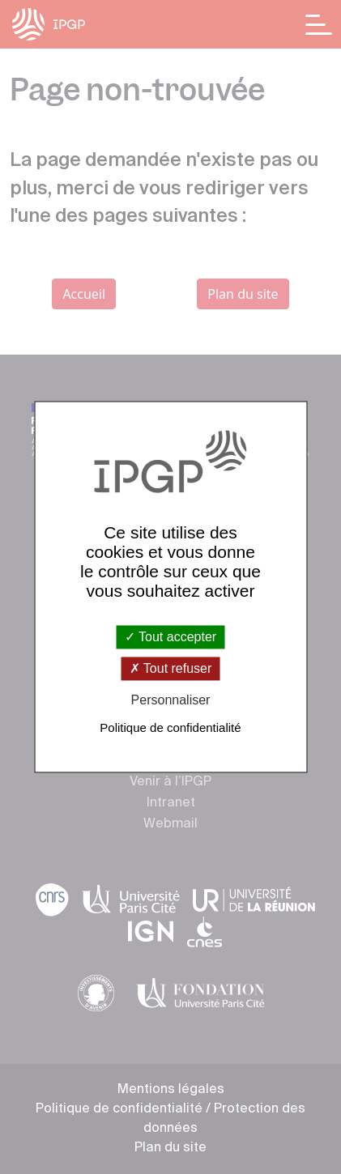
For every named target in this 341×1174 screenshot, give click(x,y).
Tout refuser (171, 668)
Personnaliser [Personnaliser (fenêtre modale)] (171, 700)
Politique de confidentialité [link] (170, 728)
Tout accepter (170, 637)
